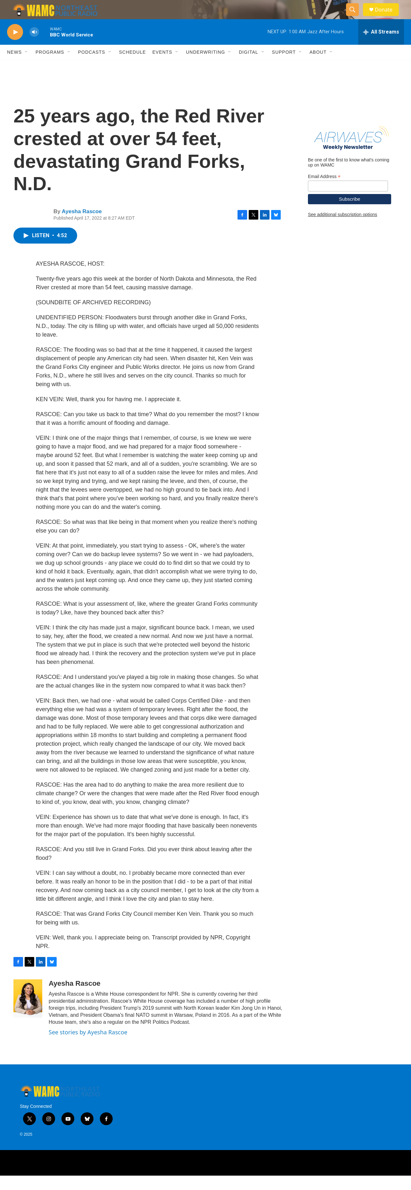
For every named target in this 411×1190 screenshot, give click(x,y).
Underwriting (205, 66)
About (318, 66)
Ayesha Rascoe (82, 226)
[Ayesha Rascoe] (27, 1013)
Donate (388, 16)
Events (162, 66)
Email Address (324, 191)
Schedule (132, 66)
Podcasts (91, 66)
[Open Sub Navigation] (26, 66)
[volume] (34, 46)
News (14, 66)
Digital (248, 66)
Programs (50, 66)
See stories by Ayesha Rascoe (88, 1046)
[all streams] (381, 46)
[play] (15, 46)
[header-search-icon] (355, 17)
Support (284, 66)
